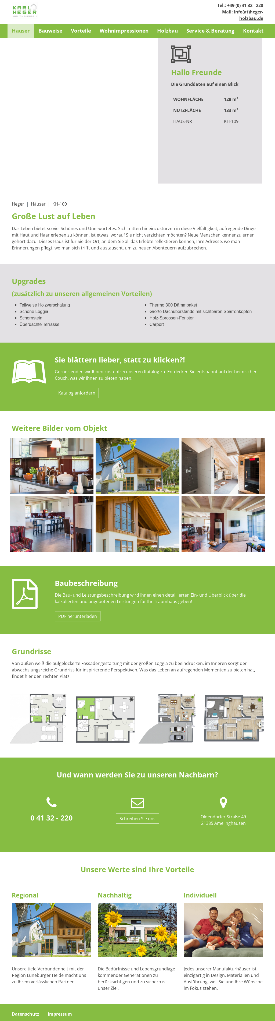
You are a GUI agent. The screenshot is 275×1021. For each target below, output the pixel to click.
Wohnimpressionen (124, 30)
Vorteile (81, 30)
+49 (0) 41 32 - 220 (245, 5)
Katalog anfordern (76, 354)
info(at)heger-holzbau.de (97, 1008)
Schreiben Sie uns (137, 779)
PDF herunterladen (77, 577)
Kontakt (253, 30)
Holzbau (167, 30)
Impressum (60, 975)
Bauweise (50, 30)
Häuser (21, 30)
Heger (18, 165)
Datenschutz (25, 975)
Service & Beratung (210, 30)
